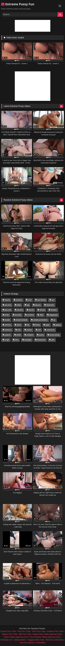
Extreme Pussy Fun (17, 4)
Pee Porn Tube (24, 631)
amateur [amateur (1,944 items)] (19, 300)
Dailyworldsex (20, 640)
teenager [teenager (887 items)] (28, 340)
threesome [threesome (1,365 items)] (41, 340)
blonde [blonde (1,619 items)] (42, 310)
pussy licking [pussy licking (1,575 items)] (54, 335)
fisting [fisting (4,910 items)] (37, 325)
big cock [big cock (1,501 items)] (8, 310)
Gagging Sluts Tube (36, 640)
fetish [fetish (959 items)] (19, 325)
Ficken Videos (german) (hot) (16, 637)
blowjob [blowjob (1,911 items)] (54, 310)
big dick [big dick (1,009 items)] (20, 310)
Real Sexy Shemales (55, 640)
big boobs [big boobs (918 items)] (50, 305)
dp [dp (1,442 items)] (54, 320)
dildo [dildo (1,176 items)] (41, 315)
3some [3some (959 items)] (7, 300)
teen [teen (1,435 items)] (16, 340)
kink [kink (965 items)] (19, 330)
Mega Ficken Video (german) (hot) (47, 634)
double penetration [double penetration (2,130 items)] (40, 320)
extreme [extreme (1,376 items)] (8, 325)
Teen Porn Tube (38, 631)
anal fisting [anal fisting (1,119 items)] (41, 300)
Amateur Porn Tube (55, 631)
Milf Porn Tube (25, 634)
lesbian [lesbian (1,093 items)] (29, 330)
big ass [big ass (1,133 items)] (38, 305)
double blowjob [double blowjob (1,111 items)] (21, 320)
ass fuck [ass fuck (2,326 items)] (8, 305)
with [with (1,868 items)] (52, 340)
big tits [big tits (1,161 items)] (31, 310)
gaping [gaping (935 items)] (58, 325)
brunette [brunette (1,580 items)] (18, 315)
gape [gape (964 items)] (47, 325)
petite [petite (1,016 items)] (18, 335)
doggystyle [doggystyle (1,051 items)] (53, 315)
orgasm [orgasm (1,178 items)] (7, 335)
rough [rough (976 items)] (7, 340)
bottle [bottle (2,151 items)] (7, 315)
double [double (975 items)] (7, 320)
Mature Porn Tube (9, 634)
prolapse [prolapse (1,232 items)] (30, 335)
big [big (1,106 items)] (28, 305)
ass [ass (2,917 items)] (53, 300)
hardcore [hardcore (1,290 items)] (8, 330)
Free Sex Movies (27, 643)
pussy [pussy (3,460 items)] (41, 335)
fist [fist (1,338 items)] (28, 325)
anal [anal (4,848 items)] (29, 300)
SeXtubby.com (6, 640)
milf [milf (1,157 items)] (39, 330)
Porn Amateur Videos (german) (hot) (45, 637)
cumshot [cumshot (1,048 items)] (30, 315)
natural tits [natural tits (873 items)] (50, 330)
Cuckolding (40, 643)
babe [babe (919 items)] (19, 305)
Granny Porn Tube (8, 631)
